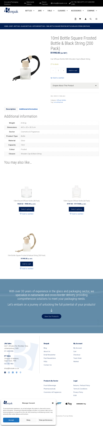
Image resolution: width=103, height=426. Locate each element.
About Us (47, 351)
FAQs (45, 361)
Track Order (77, 358)
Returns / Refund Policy (81, 385)
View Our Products (51, 316)
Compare (93, 11)
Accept (11, 420)
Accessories (78, 11)
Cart (74, 351)
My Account (77, 348)
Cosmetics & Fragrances (52, 392)
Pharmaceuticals (49, 389)
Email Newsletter (49, 355)
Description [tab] (11, 109)
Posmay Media (68, 416)
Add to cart (73, 70)
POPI (75, 395)
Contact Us (48, 365)
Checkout (76, 355)
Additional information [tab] (28, 109)
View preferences (45, 420)
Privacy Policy (78, 392)
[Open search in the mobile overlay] (91, 19)
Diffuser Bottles (39, 26)
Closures (64, 11)
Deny (28, 420)
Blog (45, 348)
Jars (42, 11)
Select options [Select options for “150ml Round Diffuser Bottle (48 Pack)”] (26, 209)
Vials (52, 11)
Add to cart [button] (26, 264)
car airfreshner (58, 102)
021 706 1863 (8, 364)
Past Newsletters (50, 358)
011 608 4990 (8, 351)
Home (6, 26)
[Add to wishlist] (57, 78)
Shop (11, 26)
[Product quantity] (58, 70)
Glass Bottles (26, 26)
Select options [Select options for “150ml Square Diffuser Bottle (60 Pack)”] (76, 209)
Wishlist (76, 361)
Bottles (30, 11)
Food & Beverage (50, 385)
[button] (53, 403)
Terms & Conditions (80, 389)
